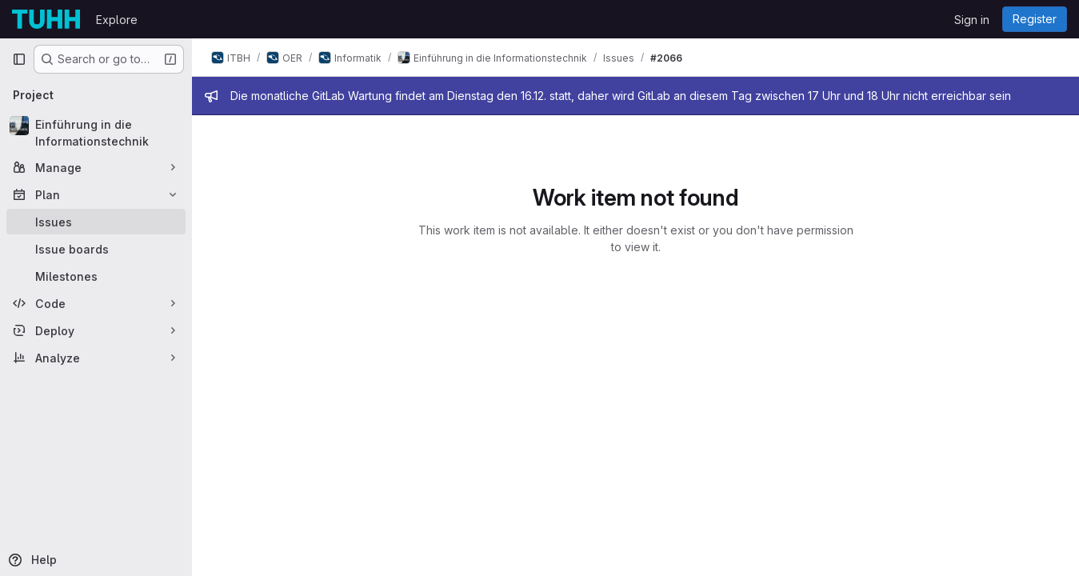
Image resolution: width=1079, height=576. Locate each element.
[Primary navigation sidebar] (19, 59)
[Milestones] (96, 276)
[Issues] (96, 221)
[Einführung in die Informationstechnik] (96, 133)
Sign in (971, 19)
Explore (117, 19)
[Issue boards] (96, 249)
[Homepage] (46, 19)
